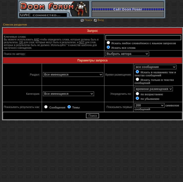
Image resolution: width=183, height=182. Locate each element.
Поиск (86, 19)
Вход (99, 19)
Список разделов (15, 24)
